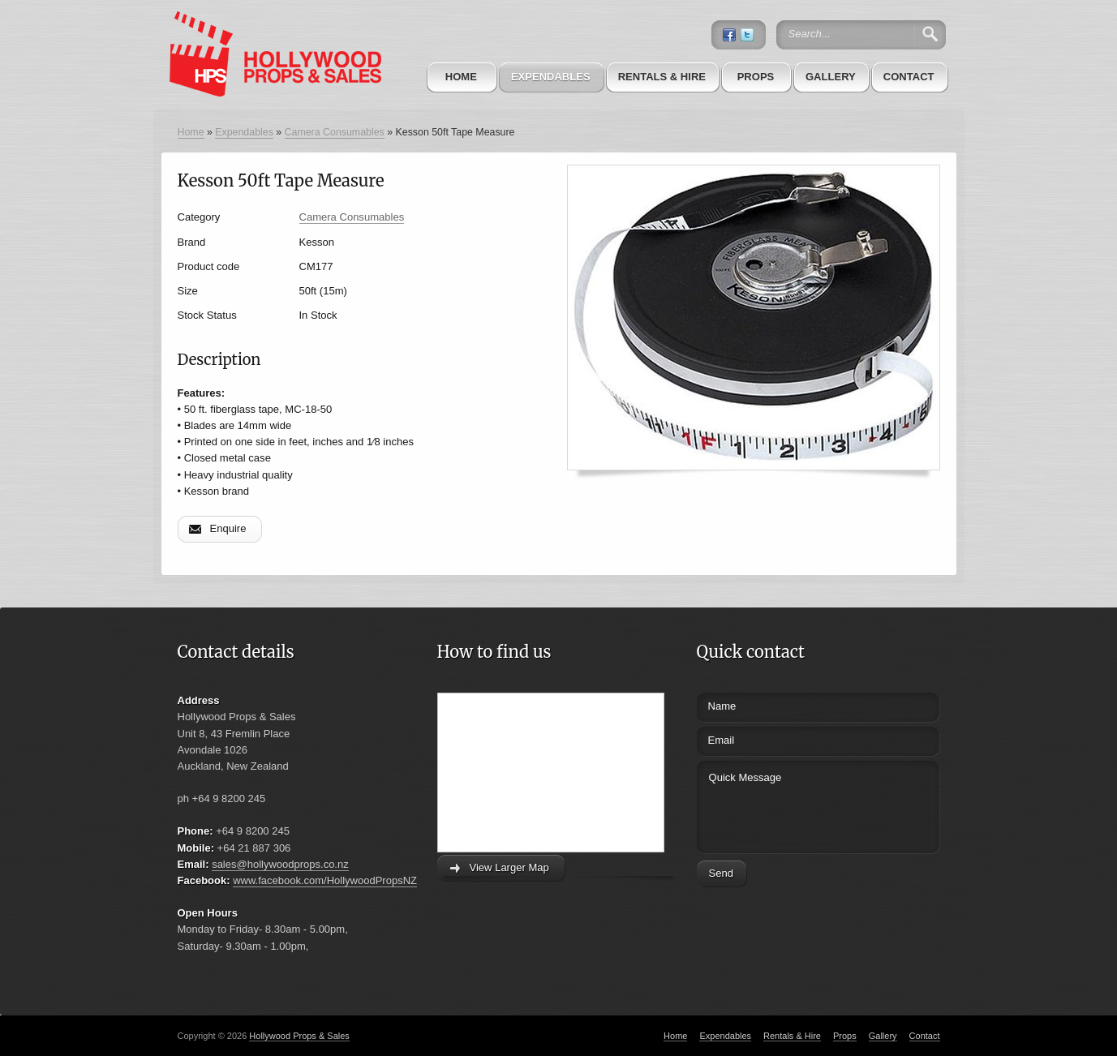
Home (461, 77)
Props (756, 77)
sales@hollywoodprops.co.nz (280, 864)
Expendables (551, 77)
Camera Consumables (335, 132)
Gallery (831, 77)
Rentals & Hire (662, 77)
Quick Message (788, 805)
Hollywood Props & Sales (299, 1036)
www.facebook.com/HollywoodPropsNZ (325, 880)
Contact (908, 77)
